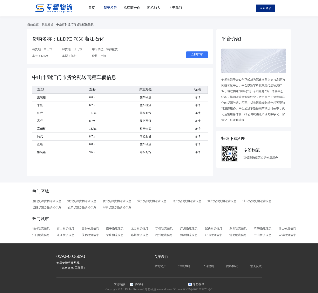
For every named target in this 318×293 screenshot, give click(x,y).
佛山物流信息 (287, 228)
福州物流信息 (41, 228)
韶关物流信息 (213, 228)
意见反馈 (256, 266)
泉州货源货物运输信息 (116, 201)
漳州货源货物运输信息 (81, 201)
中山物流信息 (262, 235)
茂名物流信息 (90, 235)
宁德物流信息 (164, 228)
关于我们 (175, 7)
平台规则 (208, 266)
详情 (198, 97)
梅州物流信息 (164, 235)
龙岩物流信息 (139, 228)
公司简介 (160, 266)
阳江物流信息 (213, 235)
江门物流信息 (41, 235)
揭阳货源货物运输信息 (46, 207)
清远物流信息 (238, 235)
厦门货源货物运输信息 (46, 201)
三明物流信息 (90, 228)
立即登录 (265, 8)
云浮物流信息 (287, 235)
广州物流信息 (188, 228)
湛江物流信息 (65, 235)
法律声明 (184, 266)
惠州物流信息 (139, 235)
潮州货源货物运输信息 (222, 201)
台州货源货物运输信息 (186, 201)
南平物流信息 (114, 228)
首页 (91, 7)
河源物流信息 (188, 235)
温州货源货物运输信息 (151, 201)
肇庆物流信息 (114, 235)
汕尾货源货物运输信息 (81, 207)
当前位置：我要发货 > (41, 24)
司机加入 (153, 7)
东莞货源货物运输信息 (116, 207)
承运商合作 (132, 7)
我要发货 (110, 7)
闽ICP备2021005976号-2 (197, 289)
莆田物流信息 (65, 228)
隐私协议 (232, 266)
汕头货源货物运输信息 (257, 201)
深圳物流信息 (238, 228)
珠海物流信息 (262, 228)
